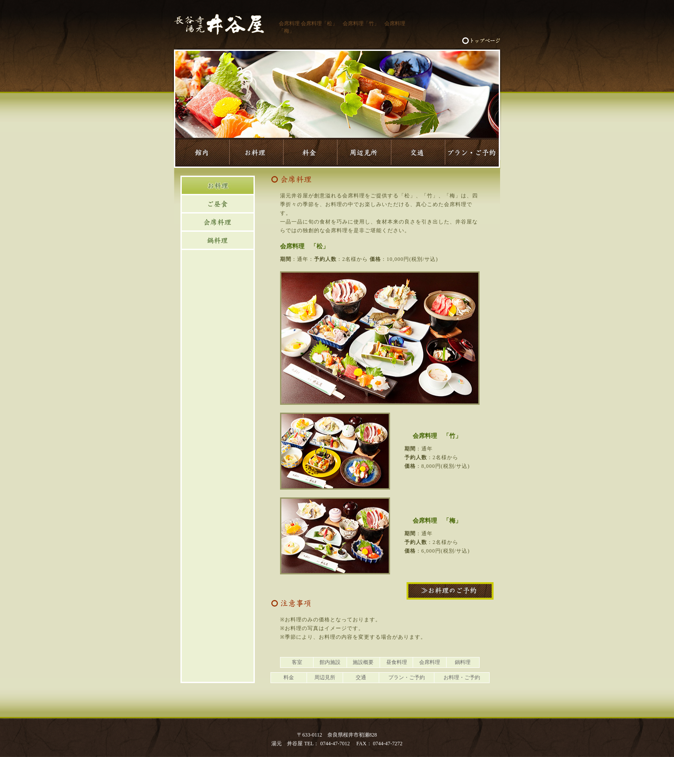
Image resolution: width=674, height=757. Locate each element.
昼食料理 (396, 662)
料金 (289, 677)
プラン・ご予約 (406, 677)
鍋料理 (462, 662)
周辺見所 (324, 677)
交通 (361, 677)
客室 (297, 662)
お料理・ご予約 (462, 677)
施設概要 (363, 662)
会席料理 (429, 662)
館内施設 (330, 662)
